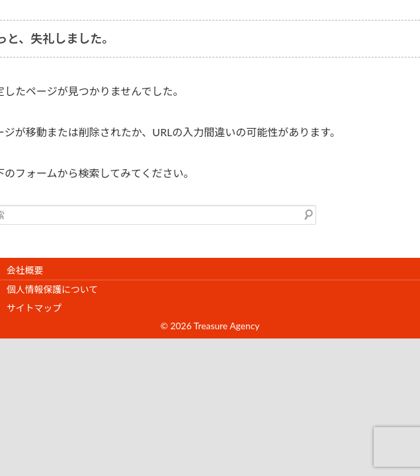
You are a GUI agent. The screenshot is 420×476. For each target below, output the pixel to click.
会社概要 (25, 270)
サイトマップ (34, 307)
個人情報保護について (52, 289)
